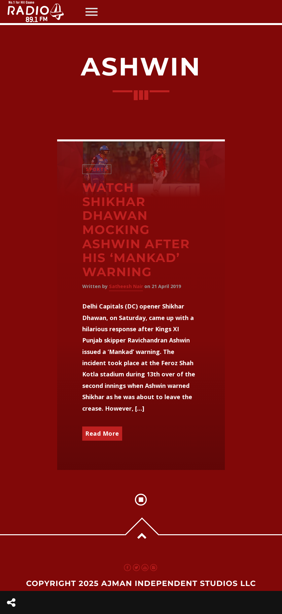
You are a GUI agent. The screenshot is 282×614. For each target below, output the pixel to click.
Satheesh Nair (126, 286)
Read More (102, 433)
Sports (97, 169)
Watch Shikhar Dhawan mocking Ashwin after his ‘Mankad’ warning (136, 229)
